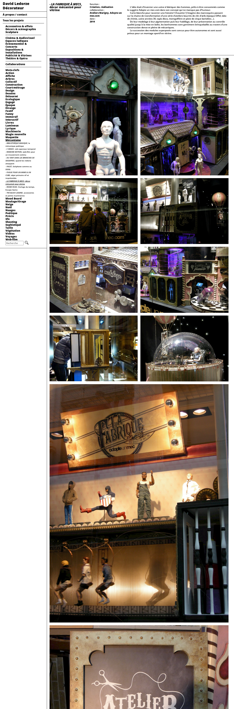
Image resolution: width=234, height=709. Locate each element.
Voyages (11, 236)
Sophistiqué (13, 224)
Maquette (11, 137)
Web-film (11, 239)
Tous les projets (13, 20)
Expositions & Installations (14, 51)
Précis (9, 216)
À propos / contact (15, 14)
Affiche (10, 76)
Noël (8, 207)
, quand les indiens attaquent (19, 160)
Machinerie (13, 131)
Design (9, 90)
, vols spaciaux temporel (20, 149)
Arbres (9, 78)
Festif (9, 111)
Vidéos (9, 233)
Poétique (11, 213)
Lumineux (12, 125)
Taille (9, 227)
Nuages (10, 210)
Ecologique (12, 99)
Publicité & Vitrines (18, 55)
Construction (13, 84)
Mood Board (13, 198)
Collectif (11, 81)
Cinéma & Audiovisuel (20, 38)
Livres (9, 122)
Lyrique (10, 128)
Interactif (11, 119)
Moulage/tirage (15, 201)
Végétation (12, 230)
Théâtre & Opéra (16, 58)
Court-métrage (15, 87)
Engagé (10, 102)
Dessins (10, 93)
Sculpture (11, 32)
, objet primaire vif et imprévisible (18, 175)
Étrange (10, 108)
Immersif (11, 116)
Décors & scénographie (20, 29)
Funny (9, 114)
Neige (9, 204)
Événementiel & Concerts (16, 45)
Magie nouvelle (15, 134)
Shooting (11, 222)
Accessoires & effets (19, 26)
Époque (10, 105)
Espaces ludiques (16, 41)
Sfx (7, 219)
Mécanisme (13, 140)
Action (9, 73)
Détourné (11, 96)
